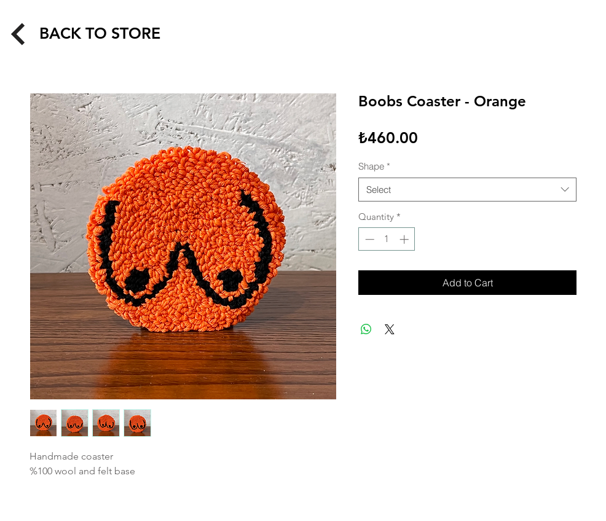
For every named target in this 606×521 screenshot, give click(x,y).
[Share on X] (389, 329)
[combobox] (467, 190)
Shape (374, 166)
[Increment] (405, 239)
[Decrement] (368, 239)
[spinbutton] (387, 239)
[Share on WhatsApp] (366, 329)
